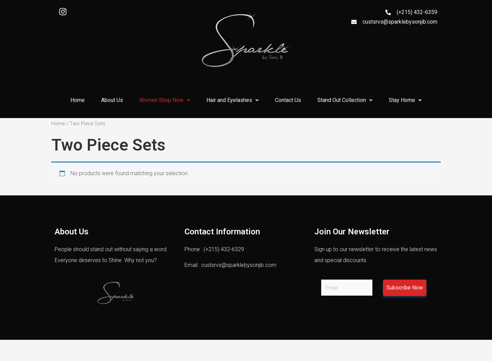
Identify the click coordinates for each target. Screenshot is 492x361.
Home (77, 100)
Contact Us (288, 100)
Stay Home (405, 100)
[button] (164, 100)
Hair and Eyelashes (232, 100)
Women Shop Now (164, 100)
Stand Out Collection (344, 100)
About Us (112, 100)
